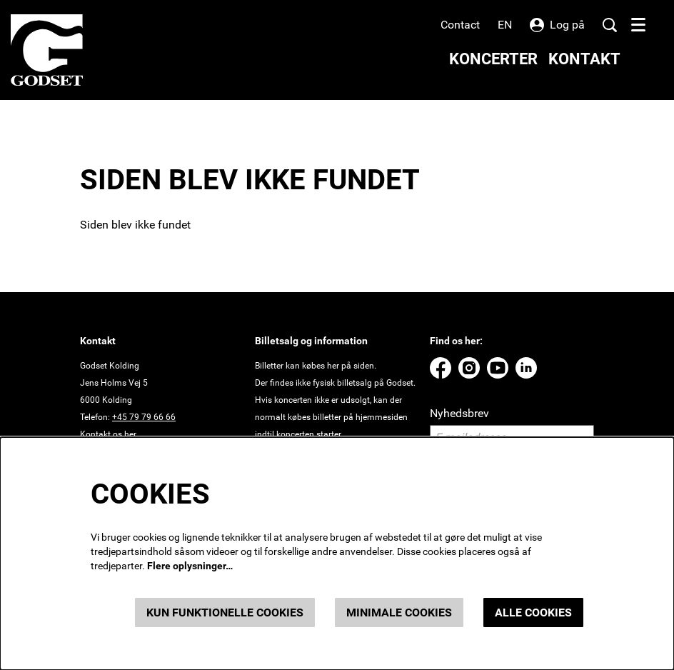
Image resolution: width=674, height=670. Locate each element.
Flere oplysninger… (190, 565)
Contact (460, 24)
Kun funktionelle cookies (224, 612)
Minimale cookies (399, 612)
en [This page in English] (505, 25)
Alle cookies (533, 612)
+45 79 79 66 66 (144, 417)
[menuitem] (493, 59)
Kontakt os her (108, 434)
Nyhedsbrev (459, 413)
